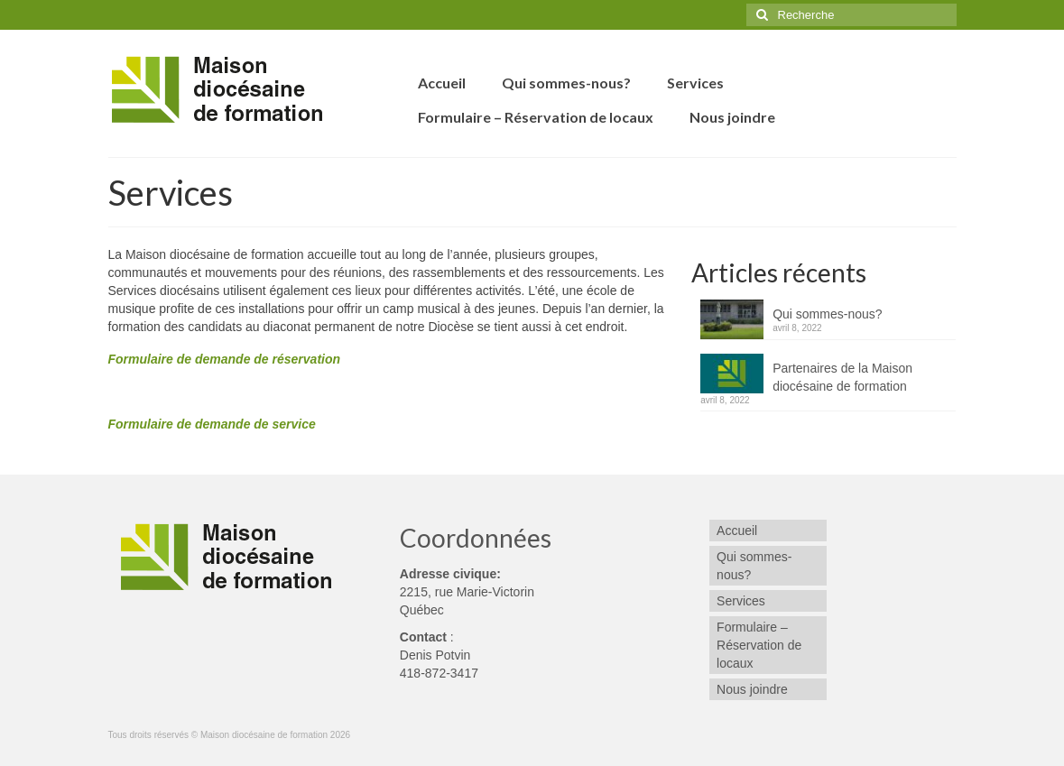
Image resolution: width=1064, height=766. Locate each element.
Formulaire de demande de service (212, 424)
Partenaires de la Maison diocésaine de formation (842, 377)
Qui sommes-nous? (827, 314)
